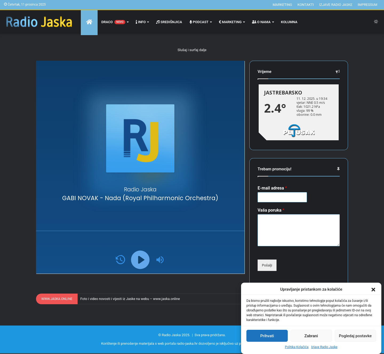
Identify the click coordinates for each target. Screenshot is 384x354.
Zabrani (311, 336)
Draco (113, 22)
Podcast (199, 22)
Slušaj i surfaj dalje (192, 50)
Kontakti (305, 5)
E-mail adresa (272, 188)
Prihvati (267, 336)
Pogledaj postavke (355, 336)
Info (141, 22)
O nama (261, 22)
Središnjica (169, 22)
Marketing (282, 5)
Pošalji (267, 265)
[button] (373, 289)
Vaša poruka (271, 210)
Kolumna (289, 22)
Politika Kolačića (297, 347)
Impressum (367, 5)
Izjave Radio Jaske (324, 347)
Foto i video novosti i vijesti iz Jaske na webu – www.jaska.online (130, 299)
